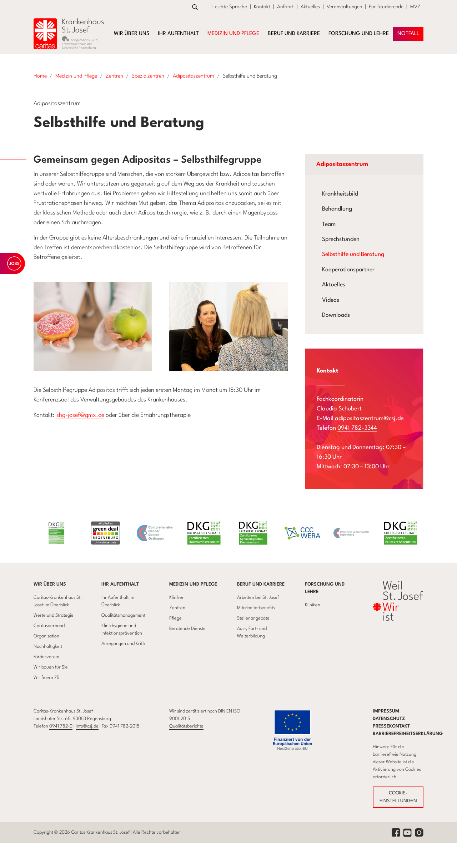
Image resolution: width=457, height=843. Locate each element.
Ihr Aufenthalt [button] (178, 33)
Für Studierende (386, 6)
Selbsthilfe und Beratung (353, 254)
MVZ (415, 6)
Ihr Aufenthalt (120, 584)
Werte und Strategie (54, 615)
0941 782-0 (60, 726)
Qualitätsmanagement (123, 615)
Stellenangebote (253, 618)
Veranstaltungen (344, 6)
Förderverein (46, 657)
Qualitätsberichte (186, 726)
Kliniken (177, 597)
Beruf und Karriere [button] (294, 33)
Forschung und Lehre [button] (358, 33)
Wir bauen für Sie (51, 667)
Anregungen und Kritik (123, 643)
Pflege (175, 618)
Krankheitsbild (340, 194)
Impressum (386, 711)
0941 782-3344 (357, 428)
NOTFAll (408, 33)
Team (329, 224)
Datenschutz (389, 718)
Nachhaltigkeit (48, 646)
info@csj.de (87, 726)
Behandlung (337, 209)
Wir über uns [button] (131, 33)
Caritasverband (49, 625)
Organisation (46, 636)
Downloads (336, 315)
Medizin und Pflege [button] (233, 33)
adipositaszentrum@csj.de (369, 418)
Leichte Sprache (229, 6)
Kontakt (262, 6)
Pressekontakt (391, 726)
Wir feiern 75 (46, 677)
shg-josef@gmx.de (80, 415)
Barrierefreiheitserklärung (408, 733)
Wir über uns (50, 584)
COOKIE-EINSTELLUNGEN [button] (398, 797)
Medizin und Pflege (193, 584)
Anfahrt (285, 6)
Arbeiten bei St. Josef (258, 597)
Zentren (177, 608)
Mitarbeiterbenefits (256, 608)
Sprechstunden (341, 239)
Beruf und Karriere (261, 584)
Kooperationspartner (348, 270)
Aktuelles (310, 6)
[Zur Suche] (195, 7)
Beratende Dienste (187, 628)
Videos (330, 300)
